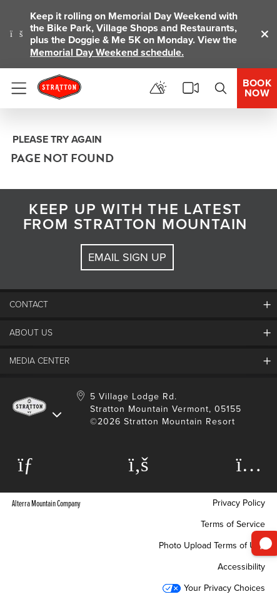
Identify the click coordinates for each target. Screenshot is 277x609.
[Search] (220, 88)
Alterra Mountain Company (46, 503)
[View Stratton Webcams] (190, 88)
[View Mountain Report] (158, 88)
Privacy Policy (239, 502)
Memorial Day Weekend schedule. (107, 52)
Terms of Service (233, 524)
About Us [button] (31, 332)
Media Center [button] (39, 360)
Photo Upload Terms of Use (212, 545)
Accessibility (241, 566)
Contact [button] (28, 304)
